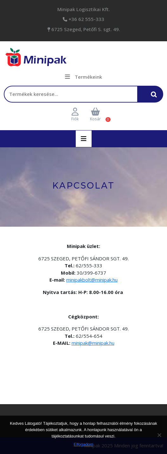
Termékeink (83, 77)
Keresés (155, 96)
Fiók (75, 115)
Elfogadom (83, 444)
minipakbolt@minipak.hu (92, 280)
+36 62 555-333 (85, 19)
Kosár (95, 115)
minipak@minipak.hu (93, 343)
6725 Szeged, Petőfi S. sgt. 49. (85, 29)
